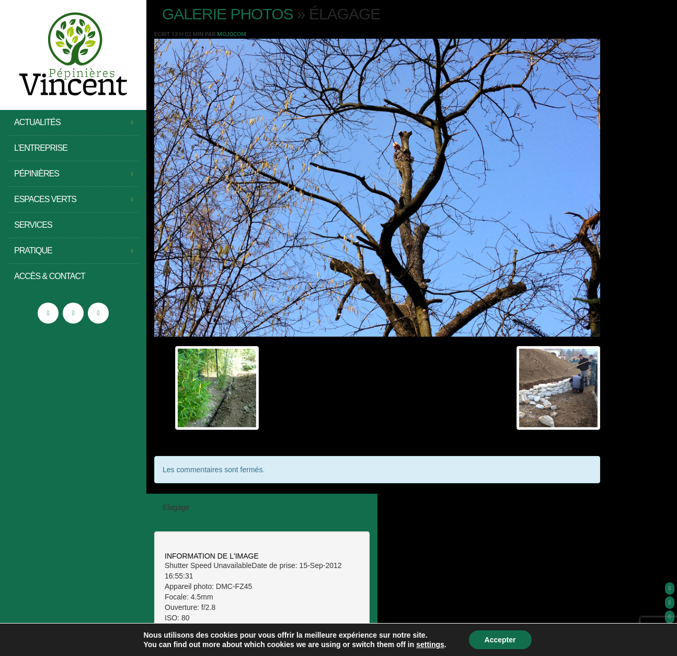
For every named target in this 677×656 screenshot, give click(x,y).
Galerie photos (227, 14)
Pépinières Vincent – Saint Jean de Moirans (73, 55)
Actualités (73, 122)
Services (33, 224)
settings (430, 644)
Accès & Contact (49, 276)
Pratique (73, 251)
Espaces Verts (73, 199)
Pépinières (73, 174)
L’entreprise (40, 147)
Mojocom (231, 34)
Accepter (500, 640)
